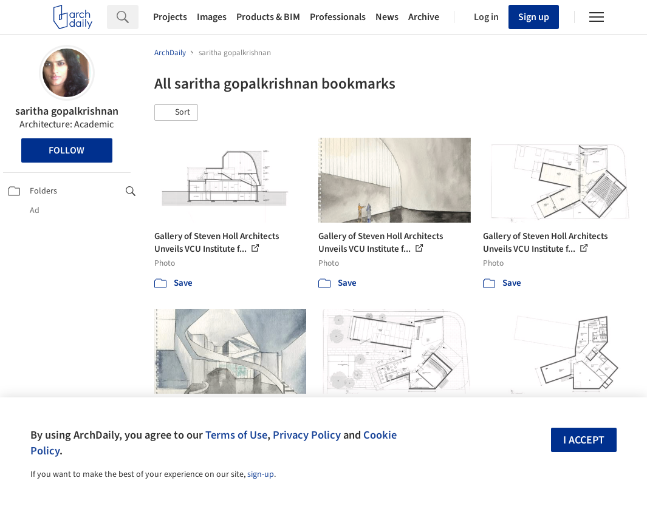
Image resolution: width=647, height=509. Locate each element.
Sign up (533, 17)
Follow (66, 150)
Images (212, 17)
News (387, 17)
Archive (423, 17)
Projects (170, 17)
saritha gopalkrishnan (66, 111)
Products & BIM (268, 17)
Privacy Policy (307, 435)
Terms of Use (236, 435)
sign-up (260, 474)
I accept (583, 440)
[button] (176, 112)
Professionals (338, 17)
